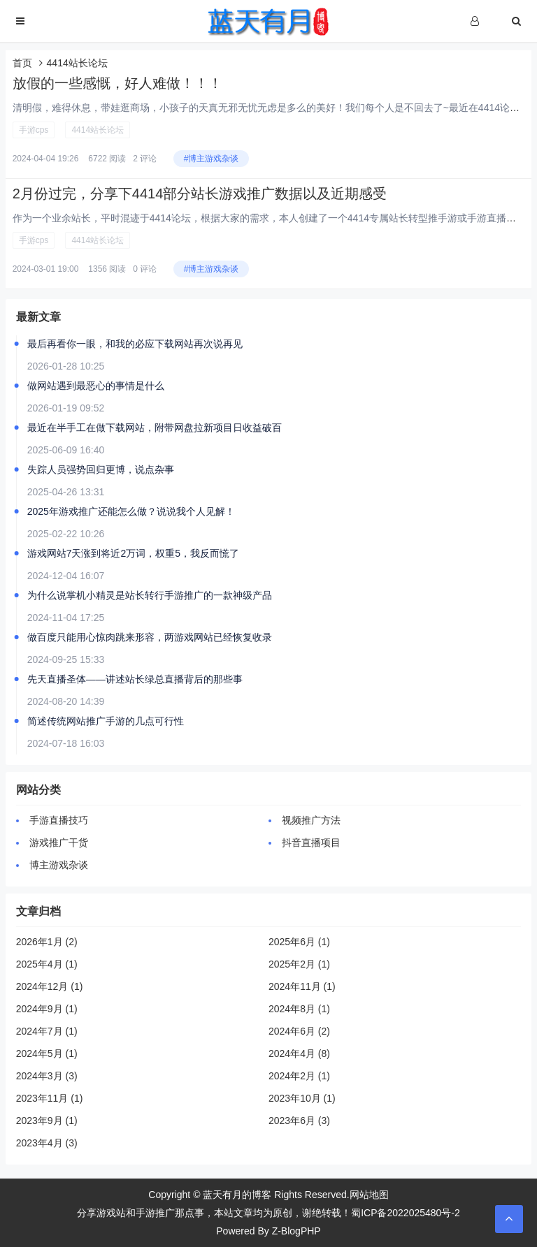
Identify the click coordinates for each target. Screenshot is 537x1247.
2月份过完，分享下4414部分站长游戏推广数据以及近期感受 (200, 193)
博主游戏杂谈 (58, 864)
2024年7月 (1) (47, 1031)
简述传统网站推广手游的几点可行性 (105, 721)
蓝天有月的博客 (237, 1194)
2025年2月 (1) (299, 964)
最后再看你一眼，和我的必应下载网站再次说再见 (135, 343)
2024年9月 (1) (47, 1008)
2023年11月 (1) (49, 1098)
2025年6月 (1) (299, 941)
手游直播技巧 (58, 820)
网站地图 (369, 1194)
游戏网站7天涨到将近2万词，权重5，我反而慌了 (133, 553)
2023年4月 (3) (47, 1142)
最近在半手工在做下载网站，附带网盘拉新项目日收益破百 (154, 427)
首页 (22, 62)
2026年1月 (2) (47, 941)
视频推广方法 (311, 820)
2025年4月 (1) (47, 964)
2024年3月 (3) (47, 1075)
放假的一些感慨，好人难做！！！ (117, 83)
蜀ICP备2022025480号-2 (405, 1212)
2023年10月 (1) (302, 1098)
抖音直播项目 (311, 842)
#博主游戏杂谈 (211, 158)
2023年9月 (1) (47, 1120)
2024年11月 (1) (302, 986)
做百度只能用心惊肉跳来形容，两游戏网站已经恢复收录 (149, 637)
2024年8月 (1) (299, 1008)
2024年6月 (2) (299, 1031)
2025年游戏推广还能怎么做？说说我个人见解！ (131, 511)
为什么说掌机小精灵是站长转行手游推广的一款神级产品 (149, 595)
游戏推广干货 (58, 842)
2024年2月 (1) (299, 1075)
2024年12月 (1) (49, 986)
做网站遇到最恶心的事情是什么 (95, 385)
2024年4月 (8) (299, 1053)
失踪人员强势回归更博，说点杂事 (100, 469)
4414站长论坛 (97, 130)
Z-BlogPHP (296, 1231)
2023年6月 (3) (299, 1120)
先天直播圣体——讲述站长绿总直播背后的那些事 (135, 679)
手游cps (34, 130)
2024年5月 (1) (47, 1053)
